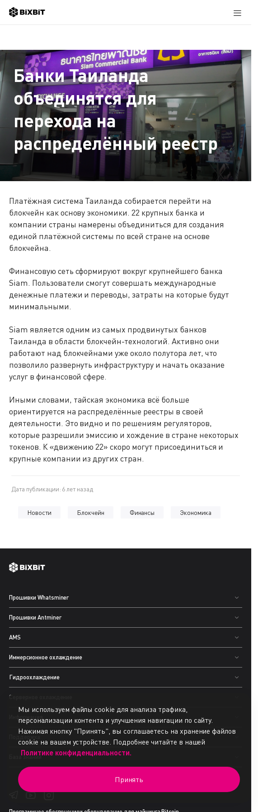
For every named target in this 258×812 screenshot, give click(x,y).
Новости (39, 512)
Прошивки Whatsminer (39, 597)
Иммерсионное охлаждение (45, 657)
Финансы (142, 512)
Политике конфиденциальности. (76, 752)
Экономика (195, 512)
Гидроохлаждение (34, 677)
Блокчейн (90, 512)
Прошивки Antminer (35, 617)
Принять (129, 779)
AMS (15, 637)
